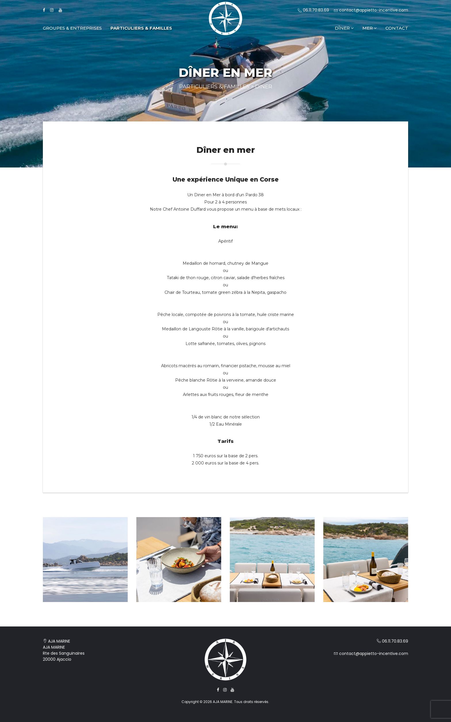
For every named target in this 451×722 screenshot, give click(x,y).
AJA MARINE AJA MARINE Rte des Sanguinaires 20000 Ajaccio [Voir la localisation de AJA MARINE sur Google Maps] (64, 650)
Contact (396, 28)
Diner (263, 86)
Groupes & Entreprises (72, 28)
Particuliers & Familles (141, 28)
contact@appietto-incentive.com (371, 10)
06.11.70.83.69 (313, 10)
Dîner (344, 28)
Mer (369, 28)
